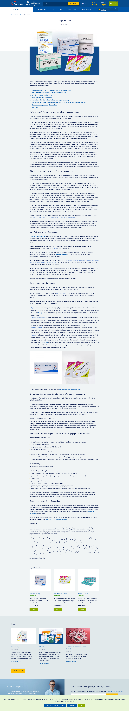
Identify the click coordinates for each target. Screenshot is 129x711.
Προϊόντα (16, 9)
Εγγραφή (94, 4)
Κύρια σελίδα (42, 9)
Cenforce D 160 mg (83, 593)
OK (81, 705)
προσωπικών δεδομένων (115, 691)
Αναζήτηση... (73, 3)
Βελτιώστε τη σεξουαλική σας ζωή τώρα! (57, 519)
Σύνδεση (94, 2)
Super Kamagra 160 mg (60, 593)
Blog (61, 9)
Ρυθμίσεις (72, 705)
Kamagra (40, 312)
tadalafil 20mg (44, 342)
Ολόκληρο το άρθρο (16, 661)
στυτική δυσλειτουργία (38, 236)
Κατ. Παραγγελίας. (87, 9)
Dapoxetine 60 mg (35, 593)
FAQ (53, 9)
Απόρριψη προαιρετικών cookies (55, 705)
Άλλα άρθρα (17, 670)
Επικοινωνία (72, 9)
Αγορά (33, 609)
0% (105, 5)
